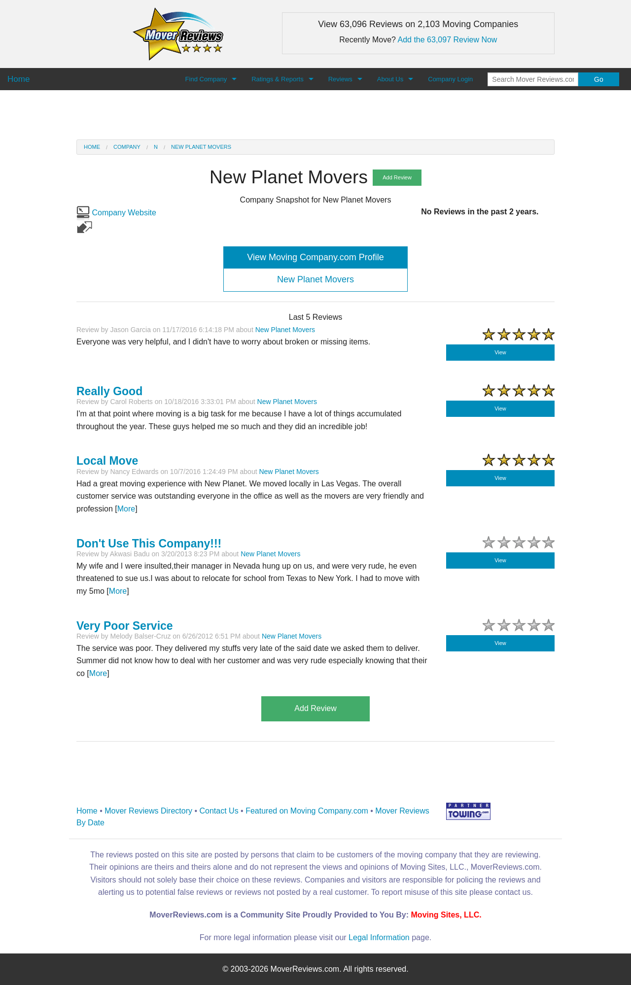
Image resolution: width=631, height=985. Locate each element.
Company (126, 147)
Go (598, 79)
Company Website (116, 212)
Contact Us (219, 811)
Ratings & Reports (277, 79)
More (126, 509)
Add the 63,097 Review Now (447, 39)
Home (92, 147)
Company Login (450, 79)
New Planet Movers (201, 147)
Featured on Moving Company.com (306, 811)
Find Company (206, 79)
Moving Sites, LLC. (446, 915)
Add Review (397, 177)
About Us (390, 79)
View (500, 352)
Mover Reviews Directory (148, 811)
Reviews (340, 79)
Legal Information (379, 937)
